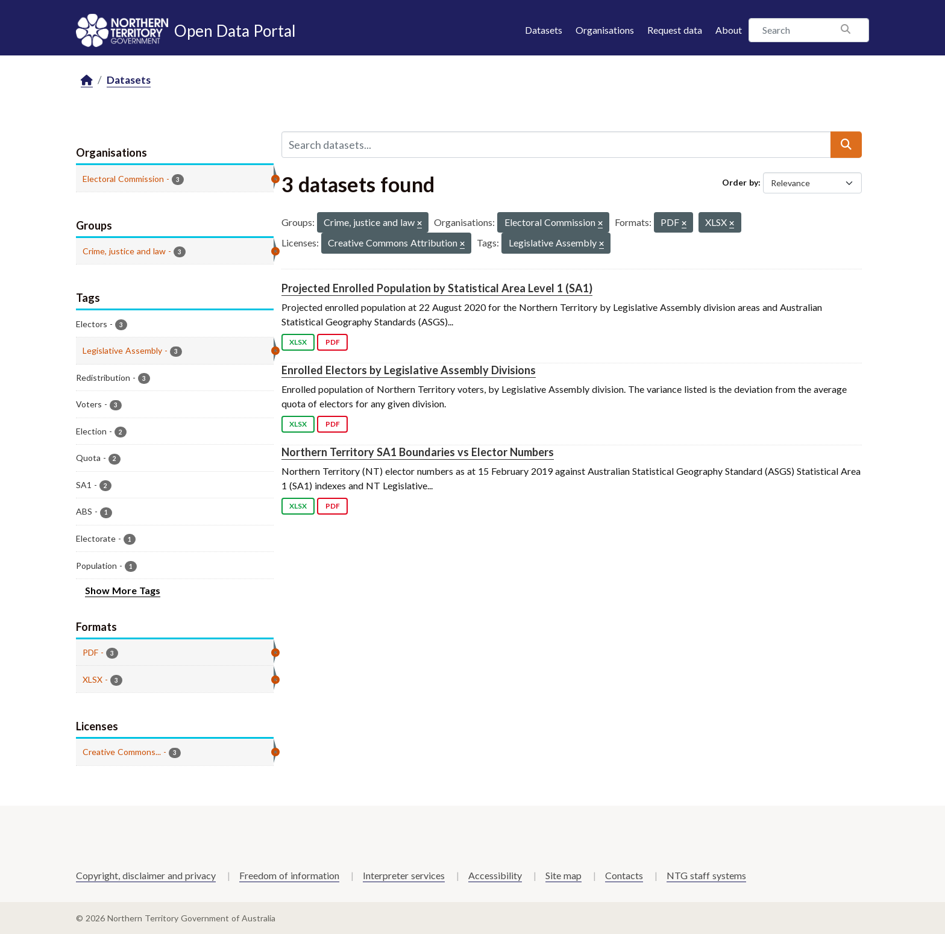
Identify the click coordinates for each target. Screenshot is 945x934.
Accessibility (495, 875)
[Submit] (846, 144)
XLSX (298, 341)
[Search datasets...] (556, 144)
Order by (740, 182)
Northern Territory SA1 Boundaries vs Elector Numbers (417, 452)
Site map (563, 875)
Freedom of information (289, 875)
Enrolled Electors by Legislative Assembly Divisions (408, 370)
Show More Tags (122, 590)
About (728, 30)
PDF (332, 341)
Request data (674, 30)
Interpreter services (404, 875)
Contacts (624, 875)
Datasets (543, 30)
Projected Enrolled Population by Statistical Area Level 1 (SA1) (436, 288)
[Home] (87, 80)
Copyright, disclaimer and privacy (146, 875)
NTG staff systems (706, 875)
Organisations (605, 30)
